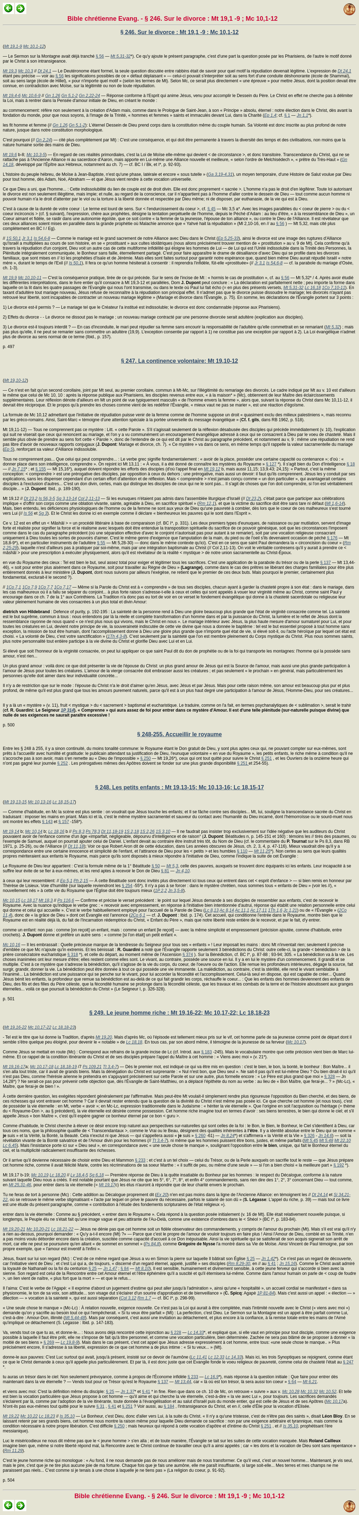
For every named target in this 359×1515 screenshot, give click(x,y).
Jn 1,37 (127, 1391)
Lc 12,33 (216, 1357)
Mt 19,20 (103, 1037)
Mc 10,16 (11, 944)
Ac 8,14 (227, 910)
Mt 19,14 (11, 831)
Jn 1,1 (302, 115)
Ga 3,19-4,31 (220, 174)
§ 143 (47, 821)
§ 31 (100, 1406)
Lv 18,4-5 (79, 1175)
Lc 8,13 (212, 910)
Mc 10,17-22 (39, 1027)
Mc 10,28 (290, 1391)
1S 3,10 (163, 831)
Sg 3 (43, 513)
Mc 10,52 (327, 1391)
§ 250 (145, 758)
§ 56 (100, 56)
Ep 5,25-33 (228, 238)
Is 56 (28, 513)
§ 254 (127, 885)
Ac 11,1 (242, 910)
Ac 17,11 (258, 910)
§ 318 (72, 954)
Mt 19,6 (10, 154)
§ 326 (309, 1135)
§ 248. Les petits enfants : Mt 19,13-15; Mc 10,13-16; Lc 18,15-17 (179, 787)
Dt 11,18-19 (112, 831)
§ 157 (64, 821)
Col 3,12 (129, 1298)
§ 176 (332, 537)
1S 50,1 (13, 238)
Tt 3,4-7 (110, 1066)
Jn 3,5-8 (175, 890)
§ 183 (206, 1051)
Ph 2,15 (80, 880)
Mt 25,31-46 (20, 1184)
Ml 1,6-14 (335, 503)
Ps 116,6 (65, 900)
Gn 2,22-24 (89, 95)
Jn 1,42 (268, 1258)
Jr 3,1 (27, 238)
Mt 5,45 (311, 1140)
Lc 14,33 (196, 1332)
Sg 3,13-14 (66, 498)
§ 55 (101, 542)
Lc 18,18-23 (63, 1027)
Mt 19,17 (107, 1184)
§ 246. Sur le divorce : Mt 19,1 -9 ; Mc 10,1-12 (179, 32)
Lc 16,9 (211, 1376)
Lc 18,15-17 (63, 802)
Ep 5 (8, 449)
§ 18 (351, 464)
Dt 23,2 (31, 498)
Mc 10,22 (29, 1416)
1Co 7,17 (62, 587)
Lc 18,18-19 (65, 1066)
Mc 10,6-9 (31, 95)
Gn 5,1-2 (69, 95)
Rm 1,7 (144, 1298)
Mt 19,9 (10, 277)
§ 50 (156, 866)
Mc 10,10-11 (29, 277)
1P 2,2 (161, 890)
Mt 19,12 (212, 469)
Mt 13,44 (183, 1381)
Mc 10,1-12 (33, 46)
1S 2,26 (147, 831)
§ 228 (176, 1332)
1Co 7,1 (13, 587)
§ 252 (62, 763)
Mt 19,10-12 (15, 380)
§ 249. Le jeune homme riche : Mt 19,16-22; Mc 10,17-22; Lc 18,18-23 (179, 1013)
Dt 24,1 (44, 71)
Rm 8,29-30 (239, 1263)
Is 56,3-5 (47, 498)
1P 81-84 (265, 1293)
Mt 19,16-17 (14, 1066)
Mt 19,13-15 (15, 802)
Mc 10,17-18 (41, 1066)
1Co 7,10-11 (333, 287)
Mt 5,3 (172, 866)
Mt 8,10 (142, 1268)
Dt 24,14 (320, 1194)
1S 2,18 (131, 831)
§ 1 (287, 115)
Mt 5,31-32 (121, 56)
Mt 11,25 (262, 851)
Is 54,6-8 (42, 238)
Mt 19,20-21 (14, 1229)
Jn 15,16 (287, 1263)
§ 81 (165, 870)
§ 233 (140, 1160)
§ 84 (125, 1268)
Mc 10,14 (33, 831)
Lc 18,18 (134, 1042)
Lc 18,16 (56, 831)
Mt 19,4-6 (12, 95)
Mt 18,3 (46, 900)
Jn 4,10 (183, 870)
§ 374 (187, 954)
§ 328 (329, 1076)
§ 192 (338, 1165)
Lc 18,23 (47, 1416)
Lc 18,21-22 (62, 1229)
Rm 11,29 (13, 1450)
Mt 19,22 (11, 1416)
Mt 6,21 (310, 1381)
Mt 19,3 (10, 71)
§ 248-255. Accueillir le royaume (179, 734)
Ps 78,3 (93, 831)
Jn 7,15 (18, 469)
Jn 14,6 (325, 1135)
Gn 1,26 (52, 95)
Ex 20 (162, 1194)
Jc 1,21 (290, 910)
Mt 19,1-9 (13, 46)
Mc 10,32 (309, 1391)
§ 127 (271, 464)
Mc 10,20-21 (38, 1229)
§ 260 (200, 1135)
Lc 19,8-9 (69, 1342)
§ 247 (348, 1362)
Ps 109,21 (92, 1066)
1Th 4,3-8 (116, 636)
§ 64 (292, 1381)
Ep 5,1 (66, 880)
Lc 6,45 (9, 1145)
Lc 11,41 (199, 1357)
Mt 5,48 (326, 1140)
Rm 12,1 (206, 503)
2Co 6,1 (138, 915)
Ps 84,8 (152, 1243)
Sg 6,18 (96, 1175)
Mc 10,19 (39, 1175)
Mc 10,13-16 (39, 802)
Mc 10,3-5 (35, 154)
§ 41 (272, 1263)
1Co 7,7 (45, 587)
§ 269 (49, 1342)
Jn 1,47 (110, 1268)
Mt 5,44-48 (75, 1317)
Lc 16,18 (313, 287)
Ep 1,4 (270, 115)
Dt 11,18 (76, 846)
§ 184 (169, 1406)
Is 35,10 (67, 1416)
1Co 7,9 (29, 587)
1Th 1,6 (275, 910)
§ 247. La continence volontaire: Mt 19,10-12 (179, 361)
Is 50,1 (75, 263)
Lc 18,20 (57, 1175)
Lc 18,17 (29, 900)
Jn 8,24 (227, 1135)
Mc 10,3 (25, 71)
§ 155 (40, 469)
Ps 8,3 (79, 831)
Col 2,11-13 (89, 498)
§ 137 (325, 562)
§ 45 (211, 208)
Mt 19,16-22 (15, 1027)
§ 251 (266, 758)
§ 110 (242, 851)
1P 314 (67, 710)
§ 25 (251, 1258)
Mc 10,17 (295, 1042)
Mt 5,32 (333, 327)
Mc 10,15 (11, 900)
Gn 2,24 (43, 139)
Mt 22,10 (342, 1140)
